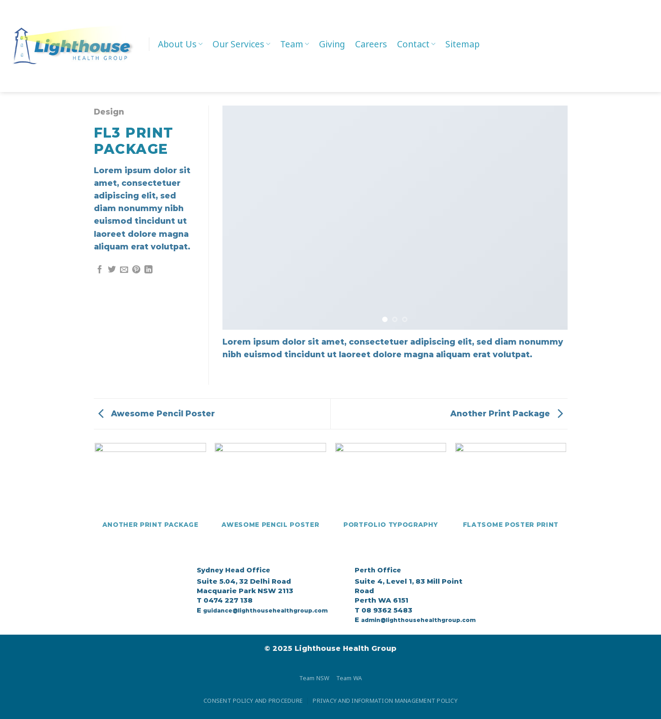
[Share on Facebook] (100, 270)
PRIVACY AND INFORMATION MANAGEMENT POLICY (385, 700)
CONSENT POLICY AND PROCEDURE (253, 700)
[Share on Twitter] (112, 270)
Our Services (241, 44)
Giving (332, 44)
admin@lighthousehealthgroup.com (418, 620)
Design (109, 111)
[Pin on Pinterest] (136, 270)
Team (294, 44)
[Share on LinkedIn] (148, 270)
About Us (180, 44)
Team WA (349, 678)
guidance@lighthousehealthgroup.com (265, 610)
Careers (371, 44)
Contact (416, 44)
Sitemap (462, 44)
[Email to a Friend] (124, 270)
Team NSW (314, 678)
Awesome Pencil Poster (156, 413)
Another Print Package (506, 413)
